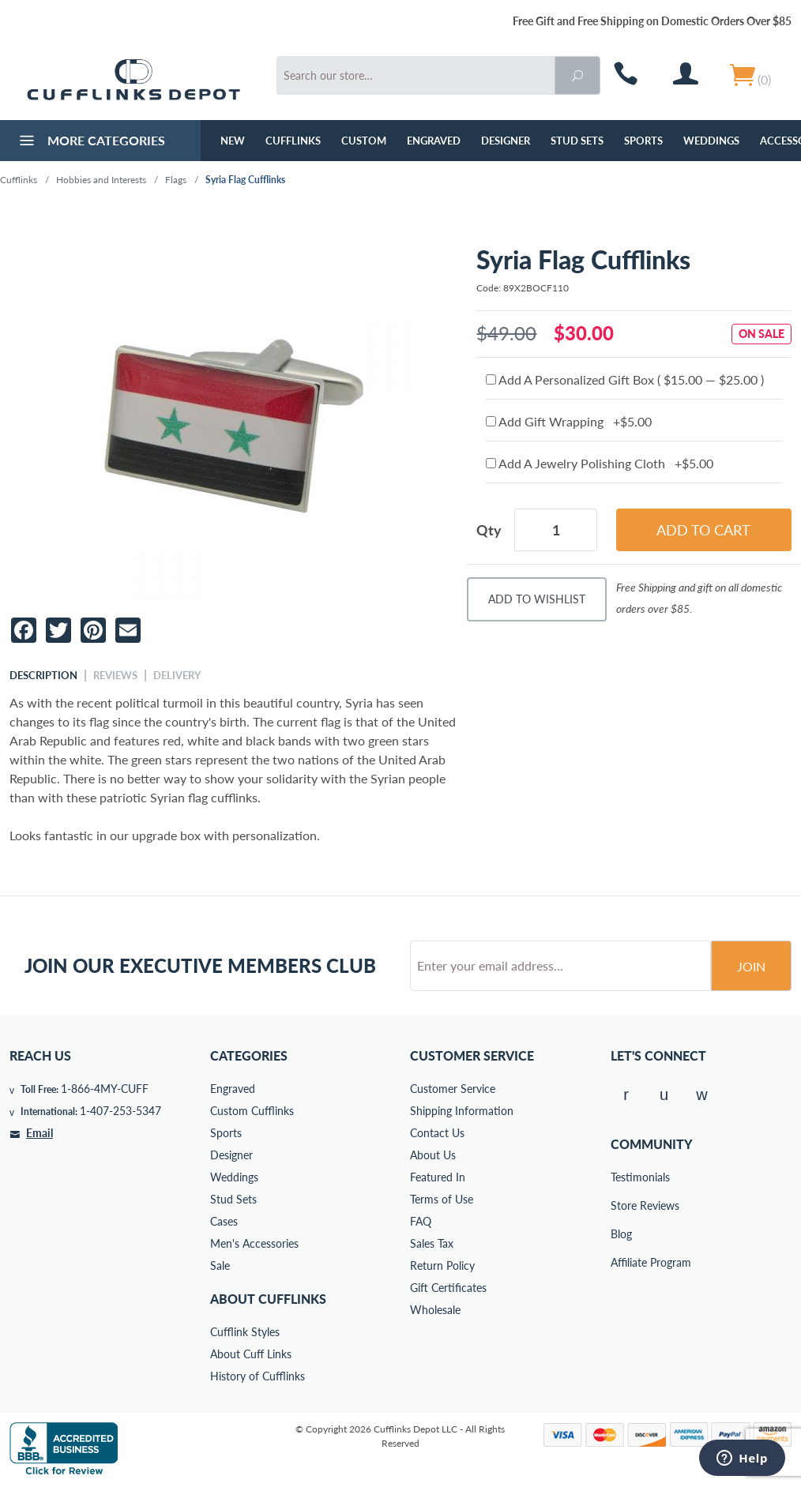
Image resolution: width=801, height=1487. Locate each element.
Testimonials (622, 1177)
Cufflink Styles (245, 1332)
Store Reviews (622, 1205)
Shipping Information (461, 1110)
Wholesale (435, 1309)
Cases (224, 1221)
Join (751, 966)
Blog (621, 1234)
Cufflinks (293, 140)
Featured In (437, 1177)
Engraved (434, 140)
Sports (643, 140)
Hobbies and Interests (101, 180)
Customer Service (452, 1088)
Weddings (711, 140)
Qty (489, 530)
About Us (433, 1155)
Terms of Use (441, 1199)
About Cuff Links (250, 1354)
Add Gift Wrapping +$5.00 (569, 421)
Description (43, 675)
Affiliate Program (622, 1262)
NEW (232, 140)
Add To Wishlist (536, 599)
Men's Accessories (254, 1243)
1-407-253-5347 (120, 1110)
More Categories (90, 142)
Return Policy (442, 1265)
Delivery (177, 675)
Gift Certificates (448, 1287)
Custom (363, 140)
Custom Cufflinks (252, 1110)
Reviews (115, 675)
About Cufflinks (268, 1298)
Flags (175, 180)
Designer (505, 140)
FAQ (420, 1221)
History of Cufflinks (257, 1376)
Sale (220, 1265)
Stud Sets (577, 140)
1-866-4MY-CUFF (105, 1088)
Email (39, 1133)
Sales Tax (431, 1243)
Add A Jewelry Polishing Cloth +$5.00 (599, 463)
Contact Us (437, 1133)
